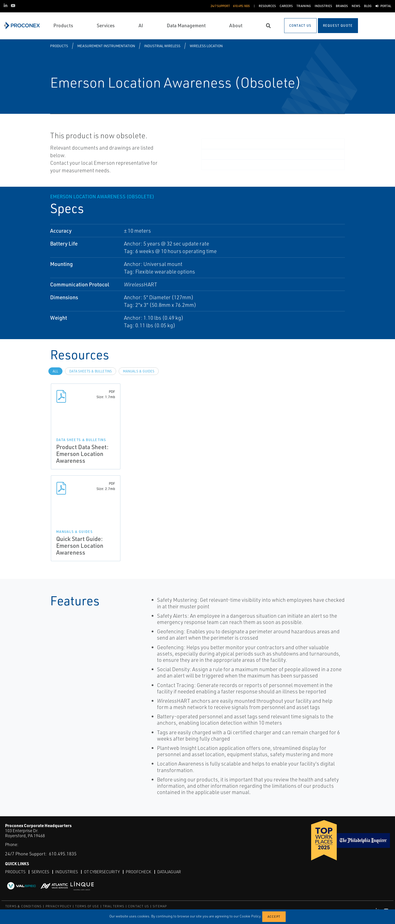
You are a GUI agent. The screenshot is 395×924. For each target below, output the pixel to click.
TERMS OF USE (87, 906)
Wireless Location (206, 46)
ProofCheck (138, 871)
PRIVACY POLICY (59, 906)
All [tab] (55, 371)
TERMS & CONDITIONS (23, 906)
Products (59, 46)
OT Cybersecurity (102, 871)
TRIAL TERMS (113, 906)
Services (40, 871)
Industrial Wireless (162, 46)
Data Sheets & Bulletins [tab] (90, 371)
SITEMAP (160, 906)
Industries (66, 871)
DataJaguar (169, 871)
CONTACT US (138, 906)
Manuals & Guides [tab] (138, 371)
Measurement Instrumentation (106, 46)
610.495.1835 (63, 853)
